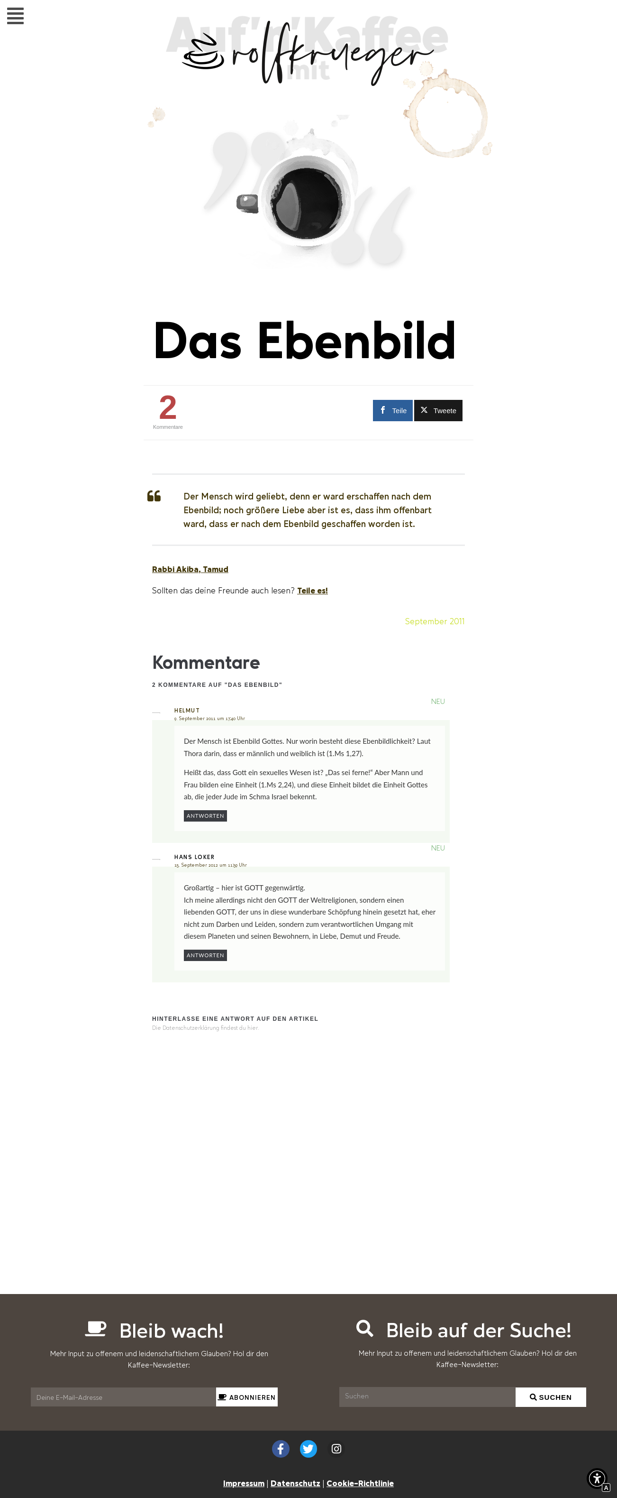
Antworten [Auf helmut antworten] (205, 816)
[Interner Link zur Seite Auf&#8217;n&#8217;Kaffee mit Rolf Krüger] (308, 81)
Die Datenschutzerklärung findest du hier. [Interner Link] (205, 1028)
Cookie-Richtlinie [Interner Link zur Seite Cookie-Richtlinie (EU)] (360, 1483)
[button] (15, 15)
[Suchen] (427, 1397)
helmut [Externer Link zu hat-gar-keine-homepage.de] (187, 711)
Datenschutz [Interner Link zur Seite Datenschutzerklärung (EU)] (295, 1483)
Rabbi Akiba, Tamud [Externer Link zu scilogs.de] (190, 569)
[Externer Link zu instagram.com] (336, 1449)
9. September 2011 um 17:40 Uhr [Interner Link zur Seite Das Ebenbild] (209, 718)
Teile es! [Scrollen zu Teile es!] (312, 590)
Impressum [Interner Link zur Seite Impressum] (243, 1483)
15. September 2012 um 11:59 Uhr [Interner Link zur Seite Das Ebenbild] (210, 865)
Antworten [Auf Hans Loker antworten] (205, 955)
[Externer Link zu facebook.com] (391, 410)
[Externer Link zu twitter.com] (438, 410)
